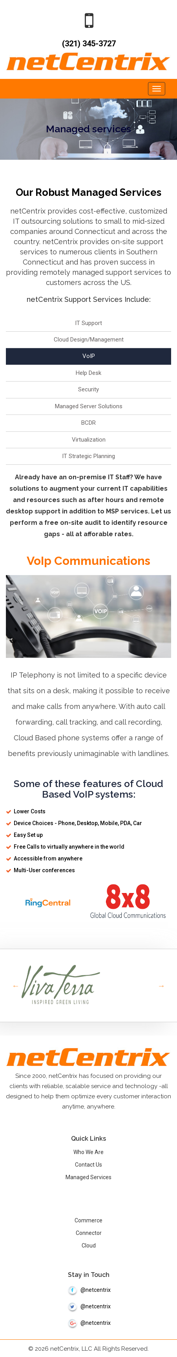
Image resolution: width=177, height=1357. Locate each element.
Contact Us (88, 1164)
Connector (89, 1232)
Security (88, 389)
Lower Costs (30, 810)
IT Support (88, 322)
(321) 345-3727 (88, 43)
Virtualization (89, 438)
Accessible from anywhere (48, 858)
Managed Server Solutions (88, 405)
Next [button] (161, 985)
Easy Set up (28, 834)
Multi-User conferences (44, 869)
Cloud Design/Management (89, 339)
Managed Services (88, 1176)
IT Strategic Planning (88, 455)
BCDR (88, 422)
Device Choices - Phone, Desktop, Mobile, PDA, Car (78, 822)
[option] (88, 984)
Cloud (89, 1245)
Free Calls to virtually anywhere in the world (69, 846)
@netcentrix (88, 1289)
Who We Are (88, 1151)
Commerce (88, 1219)
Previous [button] (16, 985)
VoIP (88, 355)
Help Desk (88, 372)
